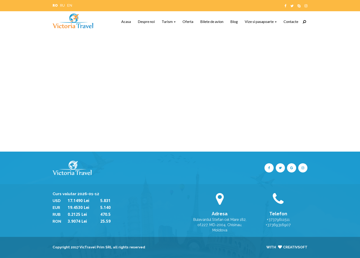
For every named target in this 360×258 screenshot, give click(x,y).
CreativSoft (295, 247)
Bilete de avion (213, 21)
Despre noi (148, 21)
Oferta (190, 21)
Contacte (293, 21)
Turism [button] (169, 21)
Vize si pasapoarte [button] (261, 21)
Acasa (127, 21)
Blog (235, 21)
